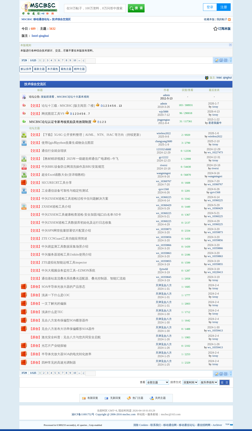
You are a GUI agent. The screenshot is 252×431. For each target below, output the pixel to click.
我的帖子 (222, 19)
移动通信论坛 (187, 425)
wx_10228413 (215, 272)
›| (83, 60)
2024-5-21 (213, 213)
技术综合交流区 (35, 84)
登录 (210, 7)
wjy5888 (163, 111)
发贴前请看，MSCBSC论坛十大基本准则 (65, 96)
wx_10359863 (163, 253)
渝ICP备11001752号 (83, 414)
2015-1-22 (213, 119)
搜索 (137, 8)
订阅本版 (222, 29)
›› (79, 60)
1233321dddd (163, 149)
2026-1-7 (213, 103)
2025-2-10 (213, 141)
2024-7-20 (213, 181)
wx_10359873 (163, 229)
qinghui (227, 77)
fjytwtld (163, 269)
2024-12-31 (213, 157)
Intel (219, 77)
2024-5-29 (213, 205)
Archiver (217, 425)
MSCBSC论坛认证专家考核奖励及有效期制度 (60, 122)
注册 (223, 7)
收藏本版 (209, 19)
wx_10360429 (163, 205)
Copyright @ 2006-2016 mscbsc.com (116, 414)
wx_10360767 (163, 181)
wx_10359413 (215, 330)
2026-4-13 (213, 111)
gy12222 (163, 157)
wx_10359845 (163, 277)
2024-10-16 (213, 165)
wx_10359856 (163, 237)
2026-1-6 (213, 133)
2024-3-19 (213, 261)
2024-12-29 (213, 149)
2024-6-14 (213, 197)
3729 (24, 60)
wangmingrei (164, 173)
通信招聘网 (203, 425)
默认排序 (26, 69)
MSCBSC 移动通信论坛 (35, 19)
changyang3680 (163, 141)
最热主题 (66, 69)
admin (166, 95)
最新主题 (39, 69)
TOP (227, 424)
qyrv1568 (164, 189)
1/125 (33, 60)
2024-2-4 (213, 285)
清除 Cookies (140, 425)
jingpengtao (163, 119)
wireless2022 (164, 133)
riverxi (163, 165)
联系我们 (155, 425)
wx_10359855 (163, 261)
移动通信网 (170, 425)
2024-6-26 (213, 189)
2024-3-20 (213, 229)
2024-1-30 (213, 327)
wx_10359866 (163, 245)
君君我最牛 (215, 122)
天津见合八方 (164, 285)
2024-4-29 (213, 221)
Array (215, 106)
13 (120, 105)
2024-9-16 (213, 173)
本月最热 (52, 69)
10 (74, 60)
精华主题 (79, 69)
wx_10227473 (215, 152)
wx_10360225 (163, 197)
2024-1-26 (213, 344)
